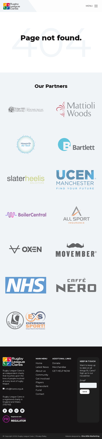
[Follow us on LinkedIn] (22, 411)
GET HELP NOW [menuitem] (61, 371)
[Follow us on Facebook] (5, 411)
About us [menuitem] (41, 371)
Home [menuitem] (39, 363)
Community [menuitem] (42, 375)
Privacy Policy (41, 436)
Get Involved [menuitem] (43, 378)
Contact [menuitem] (40, 394)
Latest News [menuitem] (42, 367)
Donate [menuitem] (56, 363)
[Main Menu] (96, 6)
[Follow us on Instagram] (16, 411)
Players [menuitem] (40, 382)
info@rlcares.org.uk (14, 389)
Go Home (51, 48)
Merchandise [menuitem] (59, 367)
